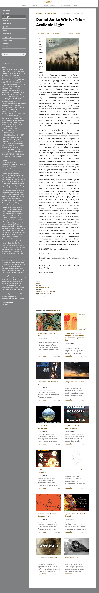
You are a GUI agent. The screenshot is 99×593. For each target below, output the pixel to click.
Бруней (18, 241)
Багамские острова (8, 241)
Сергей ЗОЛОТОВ (16, 139)
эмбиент (5, 296)
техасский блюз (7, 287)
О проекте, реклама (49, 5)
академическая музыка (17, 260)
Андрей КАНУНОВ (8, 82)
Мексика (12, 203)
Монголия (13, 249)
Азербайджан (6, 165)
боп (6, 266)
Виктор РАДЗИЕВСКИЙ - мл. (11, 95)
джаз (8, 63)
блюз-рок (21, 264)
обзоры (44, 13)
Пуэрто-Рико (6, 213)
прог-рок (18, 279)
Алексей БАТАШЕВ (14, 73)
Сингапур (17, 215)
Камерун (13, 192)
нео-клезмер (11, 270)
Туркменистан (17, 222)
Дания (9, 182)
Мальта (4, 239)
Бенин (4, 171)
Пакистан (12, 209)
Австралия (5, 162)
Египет (14, 245)
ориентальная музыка (15, 275)
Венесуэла (11, 175)
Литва (9, 198)
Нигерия (9, 205)
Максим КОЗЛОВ (7, 120)
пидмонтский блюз (18, 277)
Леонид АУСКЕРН (18, 114)
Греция (22, 179)
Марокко (5, 203)
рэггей (11, 283)
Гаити (4, 179)
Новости (34, 5)
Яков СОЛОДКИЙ (15, 156)
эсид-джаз (12, 296)
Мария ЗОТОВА (19, 120)
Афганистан (12, 167)
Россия (13, 213)
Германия (9, 179)
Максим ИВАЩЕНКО (14, 118)
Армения (5, 167)
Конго (19, 245)
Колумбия (10, 194)
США (23, 217)
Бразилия (17, 171)
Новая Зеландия (15, 207)
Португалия (16, 211)
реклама (5, 304)
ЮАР (17, 232)
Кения (20, 234)
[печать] (56, 33)
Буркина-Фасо (7, 243)
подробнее (42, 356)
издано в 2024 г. (53, 13)
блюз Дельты (12, 264)
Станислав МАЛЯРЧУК (15, 143)
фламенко (5, 292)
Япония (20, 254)
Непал (4, 205)
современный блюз (13, 285)
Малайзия (13, 201)
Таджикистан (17, 251)
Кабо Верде (11, 190)
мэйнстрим (19, 268)
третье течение (11, 290)
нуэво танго (11, 273)
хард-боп (18, 292)
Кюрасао (9, 237)
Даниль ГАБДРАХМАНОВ (10, 154)
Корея (16, 194)
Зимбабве (14, 184)
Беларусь (13, 169)
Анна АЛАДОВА (14, 84)
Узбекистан (17, 224)
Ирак (17, 186)
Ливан (4, 198)
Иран (21, 186)
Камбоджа (5, 192)
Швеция (13, 230)
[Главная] (48, 2)
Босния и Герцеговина (9, 234)
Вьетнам (11, 177)
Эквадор (20, 230)
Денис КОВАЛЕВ (7, 101)
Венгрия (4, 175)
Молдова (18, 203)
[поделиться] (43, 33)
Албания (19, 239)
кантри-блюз (6, 277)
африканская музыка (9, 262)
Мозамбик (5, 249)
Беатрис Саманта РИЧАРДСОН (12, 152)
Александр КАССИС (9, 71)
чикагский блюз (19, 294)
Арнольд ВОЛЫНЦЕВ (9, 88)
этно (12, 63)
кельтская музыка (8, 279)
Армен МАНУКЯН (15, 86)
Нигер (19, 249)
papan (4, 69)
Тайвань (11, 220)
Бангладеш (5, 169)
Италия (4, 190)
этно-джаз (20, 298)
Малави (22, 247)
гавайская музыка (8, 268)
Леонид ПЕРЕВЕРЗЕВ (9, 116)
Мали (20, 201)
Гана (21, 177)
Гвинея (20, 243)
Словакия (5, 217)
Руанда (4, 251)
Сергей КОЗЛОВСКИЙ (9, 141)
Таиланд (5, 220)
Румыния (20, 213)
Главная (23, 5)
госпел (4, 270)
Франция (5, 228)
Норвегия (5, 209)
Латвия (21, 196)
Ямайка (22, 232)
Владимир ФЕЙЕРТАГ (9, 97)
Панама (19, 209)
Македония (6, 201)
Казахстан (20, 190)
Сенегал (4, 215)
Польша (9, 211)
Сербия (10, 215)
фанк (20, 290)
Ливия (17, 247)
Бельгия (20, 169)
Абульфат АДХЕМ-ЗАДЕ (15, 69)
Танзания (5, 254)
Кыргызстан (14, 196)
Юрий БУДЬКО (16, 148)
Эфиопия (11, 232)
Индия (4, 186)
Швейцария (6, 230)
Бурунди (5, 173)
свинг (16, 283)
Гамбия (14, 243)
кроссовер (5, 281)
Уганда (10, 224)
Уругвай (11, 226)
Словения (12, 217)
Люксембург (16, 198)
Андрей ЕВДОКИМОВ (16, 80)
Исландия (12, 188)
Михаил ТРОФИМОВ (9, 124)
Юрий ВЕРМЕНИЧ (8, 150)
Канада (19, 192)
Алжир (14, 165)
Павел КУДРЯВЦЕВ (8, 137)
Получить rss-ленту (69, 5)
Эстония (4, 232)
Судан (19, 217)
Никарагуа (5, 207)
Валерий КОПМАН (18, 93)
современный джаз (8, 298)
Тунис (9, 222)
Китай (4, 194)
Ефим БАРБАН (13, 107)
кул (3, 266)
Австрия (13, 162)
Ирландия (5, 188)
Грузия (4, 182)
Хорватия (12, 228)
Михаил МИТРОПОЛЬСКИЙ (11, 122)
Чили (23, 228)
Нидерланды (18, 205)
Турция (4, 224)
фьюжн (12, 292)
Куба (7, 196)
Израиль (21, 184)
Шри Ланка (11, 239)
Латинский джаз (14, 266)
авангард (5, 260)
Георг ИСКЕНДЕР (15, 99)
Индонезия (11, 186)
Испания (20, 188)
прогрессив (14, 281)
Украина (4, 226)
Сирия (9, 251)
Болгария (9, 171)
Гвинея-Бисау (6, 245)
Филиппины (13, 254)
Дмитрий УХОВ (19, 103)
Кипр (3, 237)
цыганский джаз (7, 294)
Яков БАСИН (18, 150)
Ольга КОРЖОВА (18, 135)
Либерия (11, 247)
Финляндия (18, 226)
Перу (3, 211)
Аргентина (21, 165)
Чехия (18, 228)
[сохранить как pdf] (72, 33)
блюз (3, 63)
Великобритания (14, 173)
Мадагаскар (17, 237)
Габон (17, 177)
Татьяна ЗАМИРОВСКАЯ (10, 145)
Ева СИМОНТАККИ (8, 105)
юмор (5, 47)
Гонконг (16, 179)
